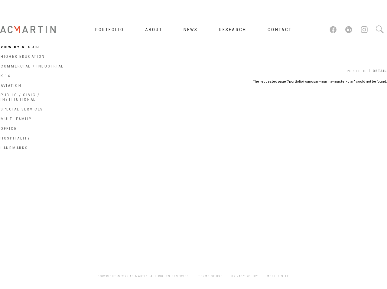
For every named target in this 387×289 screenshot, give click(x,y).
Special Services (22, 109)
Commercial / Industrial (32, 66)
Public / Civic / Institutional (20, 97)
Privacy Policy (245, 276)
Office (9, 128)
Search (379, 29)
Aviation (11, 85)
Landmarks (14, 148)
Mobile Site (278, 276)
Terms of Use (210, 276)
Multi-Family (16, 119)
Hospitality (16, 138)
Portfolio (357, 71)
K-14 (6, 76)
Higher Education (23, 56)
